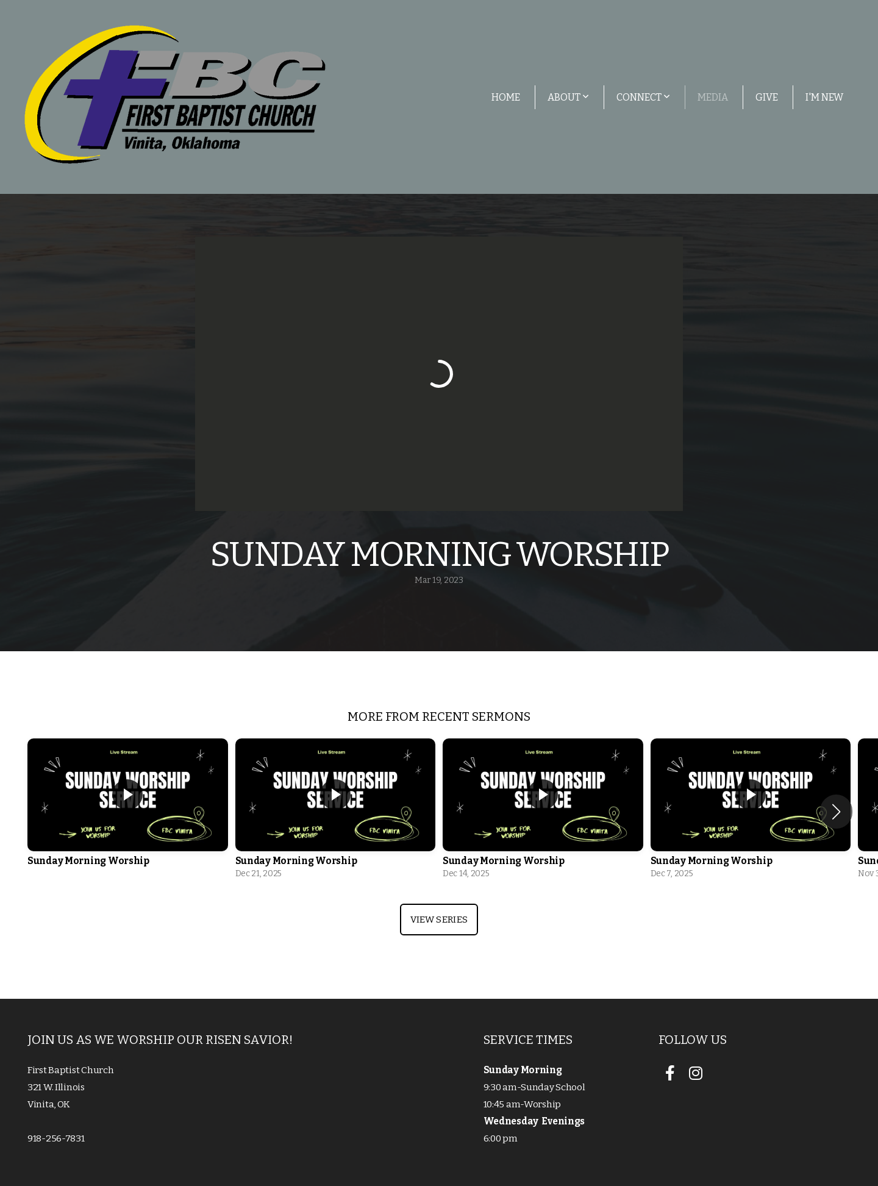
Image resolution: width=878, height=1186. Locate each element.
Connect (643, 97)
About (568, 97)
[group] (127, 811)
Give (766, 97)
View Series (439, 919)
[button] (836, 811)
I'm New (824, 97)
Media (713, 97)
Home (505, 97)
